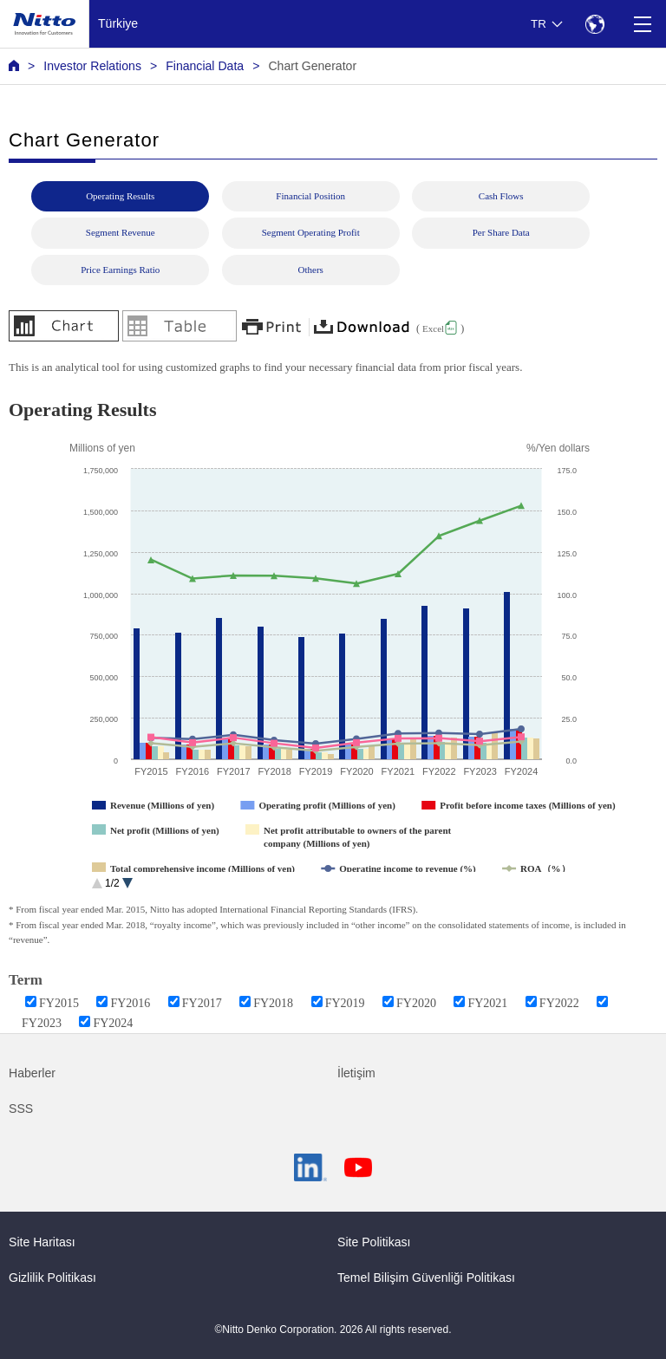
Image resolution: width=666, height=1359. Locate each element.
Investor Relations (92, 66)
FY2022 (559, 1003)
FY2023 (42, 1023)
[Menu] (642, 24)
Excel (433, 328)
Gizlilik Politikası (52, 1277)
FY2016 (130, 1003)
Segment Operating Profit (311, 232)
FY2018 (273, 1003)
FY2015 (59, 1003)
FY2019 (345, 1003)
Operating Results (120, 196)
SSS (21, 1108)
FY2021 (487, 1003)
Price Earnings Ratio (120, 269)
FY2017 (202, 1003)
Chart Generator (312, 66)
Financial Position (310, 196)
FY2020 (416, 1003)
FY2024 (113, 1023)
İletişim (356, 1073)
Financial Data (205, 66)
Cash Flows (501, 196)
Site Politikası (374, 1242)
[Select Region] (594, 24)
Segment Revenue (120, 232)
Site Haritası (42, 1242)
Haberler (32, 1073)
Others (310, 269)
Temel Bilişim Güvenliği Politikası (426, 1277)
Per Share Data (501, 232)
